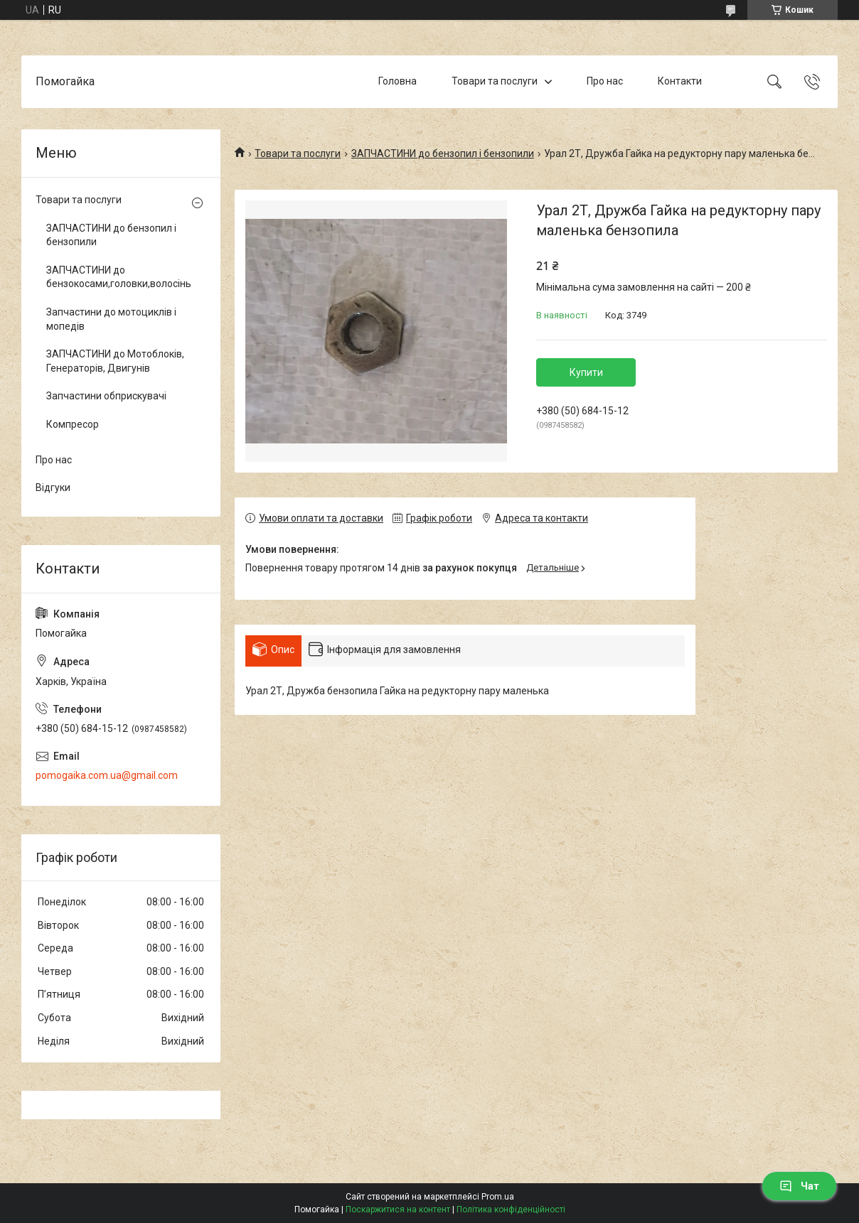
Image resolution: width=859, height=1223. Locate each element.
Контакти (680, 81)
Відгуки (53, 487)
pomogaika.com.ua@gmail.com (107, 775)
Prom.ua (497, 1197)
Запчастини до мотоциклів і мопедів (111, 319)
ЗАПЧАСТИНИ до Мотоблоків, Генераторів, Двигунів (115, 361)
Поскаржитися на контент (398, 1209)
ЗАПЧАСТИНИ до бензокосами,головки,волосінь (117, 277)
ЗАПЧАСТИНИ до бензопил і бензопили (442, 153)
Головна (397, 81)
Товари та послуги (495, 81)
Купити (586, 372)
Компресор (72, 424)
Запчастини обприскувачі (106, 396)
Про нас (605, 81)
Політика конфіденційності (511, 1209)
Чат (799, 1186)
